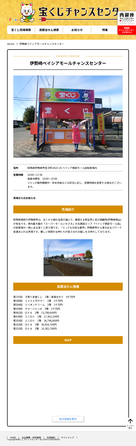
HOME (13, 437)
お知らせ (77, 30)
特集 (105, 30)
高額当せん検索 (49, 30)
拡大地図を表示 (68, 419)
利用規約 (51, 437)
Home (10, 44)
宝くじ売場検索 (21, 30)
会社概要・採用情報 (31, 437)
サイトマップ (67, 437)
